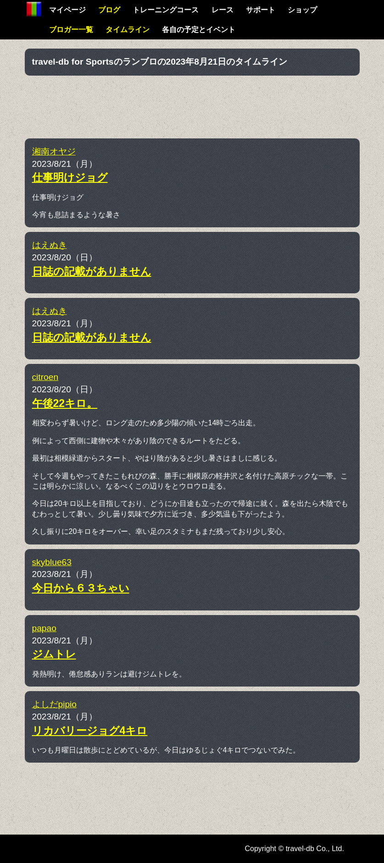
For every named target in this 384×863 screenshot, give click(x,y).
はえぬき (49, 245)
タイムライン (128, 29)
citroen (45, 377)
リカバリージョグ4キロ (90, 731)
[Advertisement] (192, 105)
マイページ (67, 10)
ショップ (302, 10)
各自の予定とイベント (198, 29)
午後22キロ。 (65, 403)
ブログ (109, 10)
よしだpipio (54, 704)
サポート (260, 10)
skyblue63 (52, 562)
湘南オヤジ (54, 151)
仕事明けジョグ (70, 177)
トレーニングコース (166, 10)
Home (34, 9)
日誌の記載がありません (91, 271)
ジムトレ (54, 654)
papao (44, 628)
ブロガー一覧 (71, 29)
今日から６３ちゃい (80, 588)
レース (222, 10)
